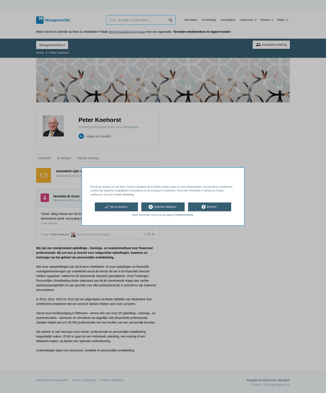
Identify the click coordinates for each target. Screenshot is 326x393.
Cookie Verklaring (124, 194)
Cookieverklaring (183, 214)
